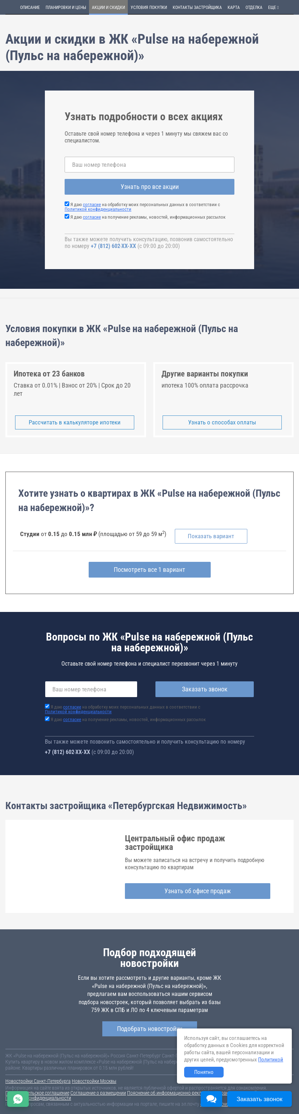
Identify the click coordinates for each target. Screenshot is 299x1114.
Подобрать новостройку (149, 1028)
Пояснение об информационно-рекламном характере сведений (192, 1093)
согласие (92, 204)
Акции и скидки (108, 7)
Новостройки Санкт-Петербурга (38, 1081)
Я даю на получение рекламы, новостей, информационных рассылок (147, 217)
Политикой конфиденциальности (98, 209)
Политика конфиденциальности (38, 1098)
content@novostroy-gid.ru (225, 1104)
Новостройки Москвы (94, 1081)
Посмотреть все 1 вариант (149, 569)
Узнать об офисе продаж (197, 891)
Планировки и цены (66, 7)
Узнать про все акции (150, 186)
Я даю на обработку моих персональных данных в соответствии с (142, 207)
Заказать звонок (205, 689)
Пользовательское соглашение (37, 1093)
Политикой (270, 1059)
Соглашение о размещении (98, 1093)
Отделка (254, 7)
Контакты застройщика (197, 7)
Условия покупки (149, 7)
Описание (30, 7)
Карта (234, 7)
